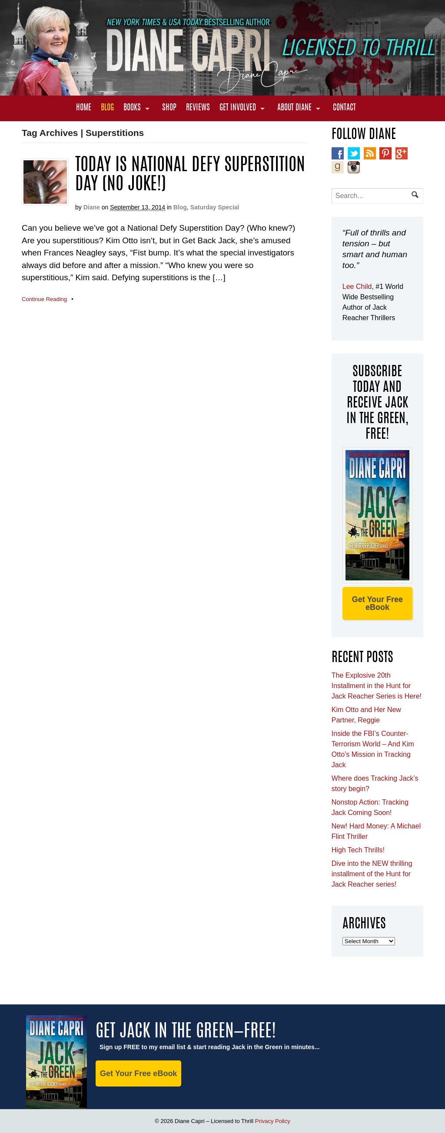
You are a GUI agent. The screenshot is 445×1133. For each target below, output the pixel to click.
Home (83, 108)
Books (132, 108)
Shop (169, 108)
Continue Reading (44, 299)
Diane (91, 207)
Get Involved (237, 108)
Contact (344, 108)
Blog (107, 108)
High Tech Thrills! (358, 850)
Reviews (198, 108)
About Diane (294, 108)
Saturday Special (214, 207)
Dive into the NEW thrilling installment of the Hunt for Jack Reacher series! (372, 874)
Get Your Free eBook (377, 603)
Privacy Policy (272, 1121)
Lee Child (357, 286)
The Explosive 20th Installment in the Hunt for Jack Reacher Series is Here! (377, 686)
